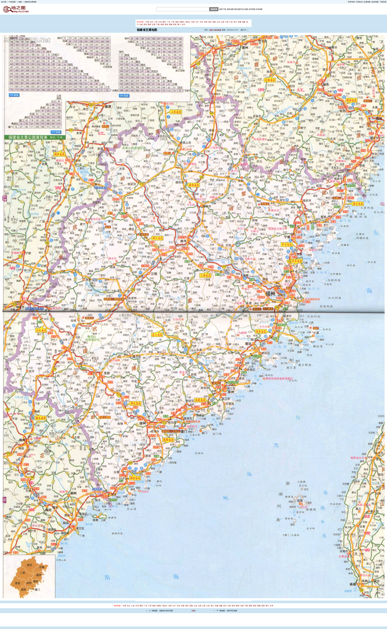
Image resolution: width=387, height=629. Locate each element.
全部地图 (259, 9)
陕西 (149, 24)
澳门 (179, 24)
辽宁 (197, 22)
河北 (201, 22)
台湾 (183, 24)
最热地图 (237, 9)
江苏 (231, 22)
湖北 (210, 22)
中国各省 (359, 2)
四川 (225, 606)
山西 (222, 22)
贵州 (145, 24)
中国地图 (12, 2)
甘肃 (153, 24)
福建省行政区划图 (166, 611)
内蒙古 (181, 22)
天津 (160, 22)
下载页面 (383, 2)
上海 (155, 22)
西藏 (170, 24)
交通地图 (367, 2)
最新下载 (222, 9)
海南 (177, 22)
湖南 (214, 22)
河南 (205, 22)
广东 (168, 22)
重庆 (164, 22)
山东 (218, 22)
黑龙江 (187, 22)
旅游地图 (375, 2)
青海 (166, 24)
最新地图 (230, 9)
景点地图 (244, 9)
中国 (147, 22)
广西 (172, 22)
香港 (175, 24)
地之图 (3, 2)
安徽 (239, 22)
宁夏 (158, 24)
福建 (20, 2)
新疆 (162, 24)
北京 (151, 22)
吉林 (193, 22)
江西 (226, 22)
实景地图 (252, 9)
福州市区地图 (232, 611)
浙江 (235, 22)
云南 (141, 24)
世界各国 (351, 2)
